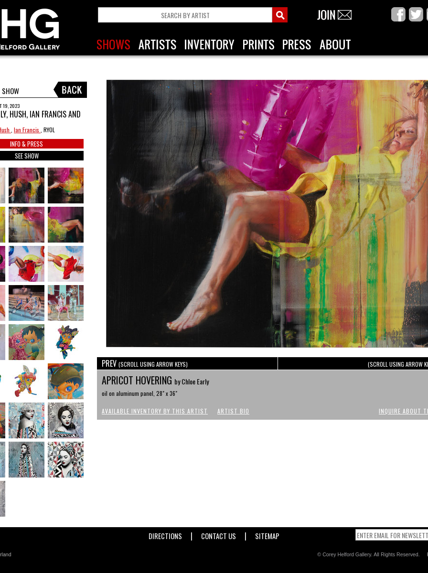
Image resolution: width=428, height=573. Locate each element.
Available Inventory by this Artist (155, 411)
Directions (165, 534)
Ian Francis (27, 130)
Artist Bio (233, 411)
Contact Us (218, 534)
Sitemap (267, 534)
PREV (145, 363)
